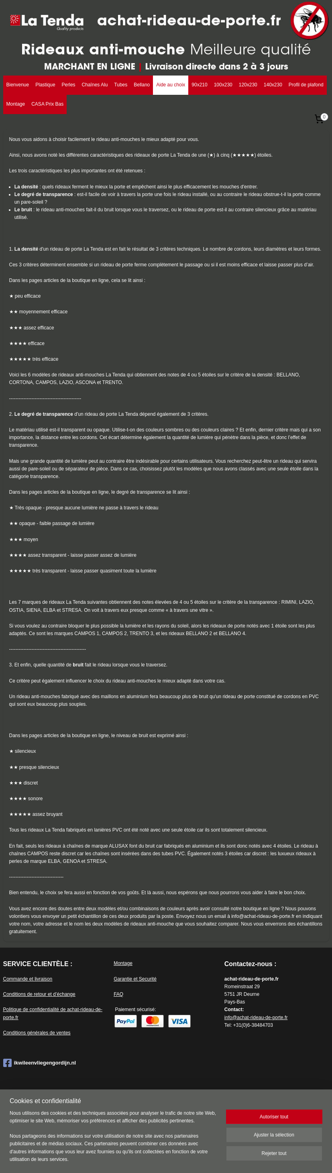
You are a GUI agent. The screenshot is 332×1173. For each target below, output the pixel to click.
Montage (15, 104)
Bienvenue (17, 85)
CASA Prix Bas (47, 104)
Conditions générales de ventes (37, 1033)
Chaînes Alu (95, 85)
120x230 (248, 85)
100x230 (223, 85)
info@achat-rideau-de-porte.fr (256, 1017)
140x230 (273, 85)
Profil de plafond (306, 85)
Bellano (142, 85)
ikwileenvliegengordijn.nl (39, 1063)
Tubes (120, 85)
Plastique (45, 85)
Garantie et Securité (135, 979)
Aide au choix (170, 85)
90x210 (199, 85)
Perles (68, 85)
